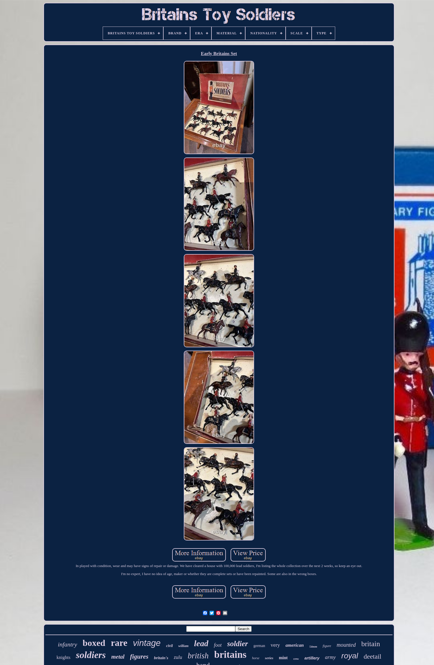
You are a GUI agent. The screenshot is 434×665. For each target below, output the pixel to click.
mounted (346, 645)
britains (230, 654)
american (294, 645)
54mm (313, 646)
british (198, 655)
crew (296, 658)
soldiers (91, 655)
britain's (161, 658)
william (183, 646)
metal (118, 656)
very (275, 645)
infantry (67, 644)
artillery (311, 658)
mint (283, 657)
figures (139, 656)
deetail (372, 656)
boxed (94, 643)
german (259, 646)
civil (169, 646)
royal (349, 655)
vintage (147, 643)
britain (370, 644)
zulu (178, 657)
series (269, 658)
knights (63, 657)
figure (327, 646)
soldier (237, 644)
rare (119, 643)
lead (201, 643)
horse (255, 658)
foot (218, 645)
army (330, 657)
